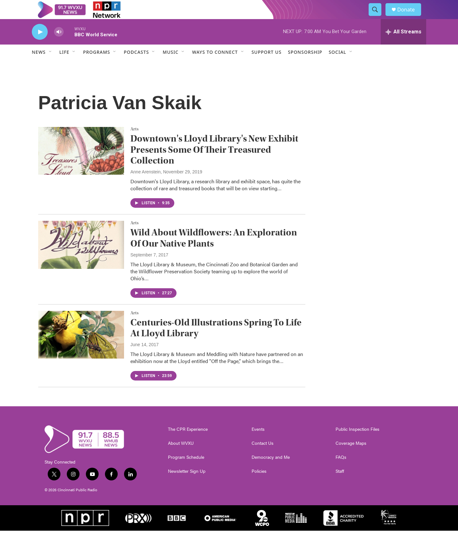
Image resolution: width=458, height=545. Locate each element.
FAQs (341, 471)
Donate (410, 16)
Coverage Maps (351, 457)
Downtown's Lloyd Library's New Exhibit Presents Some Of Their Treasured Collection (214, 164)
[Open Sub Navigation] (50, 66)
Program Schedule (186, 471)
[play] (40, 46)
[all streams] (403, 46)
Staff (340, 485)
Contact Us (263, 457)
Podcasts (136, 66)
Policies (259, 485)
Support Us (266, 66)
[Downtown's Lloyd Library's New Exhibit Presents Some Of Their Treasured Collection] (81, 165)
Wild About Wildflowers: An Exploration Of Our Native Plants (213, 252)
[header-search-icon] (377, 16)
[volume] (58, 46)
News (39, 66)
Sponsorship (305, 66)
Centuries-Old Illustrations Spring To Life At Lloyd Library (216, 342)
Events (258, 443)
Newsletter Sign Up (186, 485)
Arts (134, 143)
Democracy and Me (271, 471)
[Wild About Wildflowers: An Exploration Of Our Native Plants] (81, 259)
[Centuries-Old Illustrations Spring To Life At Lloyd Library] (81, 349)
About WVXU (181, 457)
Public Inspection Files (357, 443)
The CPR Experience (188, 443)
